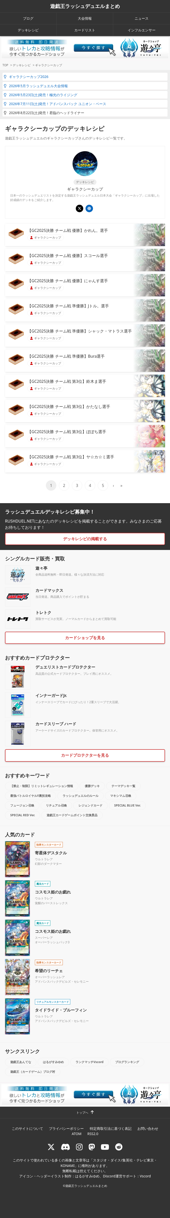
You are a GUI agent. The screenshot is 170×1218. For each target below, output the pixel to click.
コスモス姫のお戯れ (53, 892)
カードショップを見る (85, 637)
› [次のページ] (113, 485)
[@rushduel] (51, 1147)
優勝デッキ (92, 786)
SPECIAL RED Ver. (22, 815)
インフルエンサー (142, 30)
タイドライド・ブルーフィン (61, 1010)
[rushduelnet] (79, 1147)
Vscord (145, 1176)
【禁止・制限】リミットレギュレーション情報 (41, 786)
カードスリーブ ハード (55, 724)
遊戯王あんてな (20, 1062)
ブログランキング (127, 1062)
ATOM (77, 1133)
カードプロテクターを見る (85, 755)
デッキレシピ (28, 30)
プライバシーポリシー (66, 1128)
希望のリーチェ (49, 970)
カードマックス (49, 590)
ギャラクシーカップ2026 (26, 76)
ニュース (142, 18)
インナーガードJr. (51, 695)
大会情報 (85, 18)
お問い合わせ (147, 1128)
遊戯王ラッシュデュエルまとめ (85, 6)
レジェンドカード (90, 805)
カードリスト (84, 30)
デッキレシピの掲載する (85, 538)
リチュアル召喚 (56, 805)
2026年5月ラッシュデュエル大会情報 (36, 85)
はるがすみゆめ (53, 1062)
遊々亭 (41, 568)
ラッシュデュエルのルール (80, 796)
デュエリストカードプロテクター (65, 667)
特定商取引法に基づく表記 (111, 1128)
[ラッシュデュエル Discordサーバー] (65, 1147)
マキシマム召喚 (120, 796)
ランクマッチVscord (89, 1062)
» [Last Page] (121, 485)
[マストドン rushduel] (91, 1147)
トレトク (43, 612)
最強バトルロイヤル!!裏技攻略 (30, 796)
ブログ (28, 18)
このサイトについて (27, 1128)
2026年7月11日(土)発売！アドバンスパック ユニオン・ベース (55, 103)
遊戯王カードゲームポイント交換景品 (72, 815)
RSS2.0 (92, 1133)
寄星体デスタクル (51, 853)
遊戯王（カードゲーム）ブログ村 (32, 1072)
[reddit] (119, 1147)
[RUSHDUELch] (105, 1147)
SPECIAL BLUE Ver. (127, 805)
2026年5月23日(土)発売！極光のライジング (40, 94)
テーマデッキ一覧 (123, 786)
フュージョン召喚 (22, 805)
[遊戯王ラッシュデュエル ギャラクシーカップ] (89, 208)
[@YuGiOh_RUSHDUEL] (79, 208)
